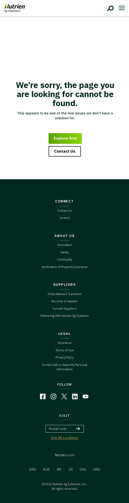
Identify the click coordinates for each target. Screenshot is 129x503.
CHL (83, 469)
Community (64, 259)
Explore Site (65, 138)
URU (96, 469)
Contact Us (64, 151)
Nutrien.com (65, 455)
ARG (32, 469)
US (70, 469)
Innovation (64, 245)
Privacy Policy (65, 357)
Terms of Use (65, 350)
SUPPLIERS (64, 284)
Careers (64, 218)
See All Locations (64, 437)
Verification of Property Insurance (64, 267)
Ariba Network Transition (64, 294)
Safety (64, 252)
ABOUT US (64, 235)
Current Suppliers (65, 309)
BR (59, 469)
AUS (46, 469)
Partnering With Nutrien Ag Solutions (64, 316)
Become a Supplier (64, 301)
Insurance (65, 343)
